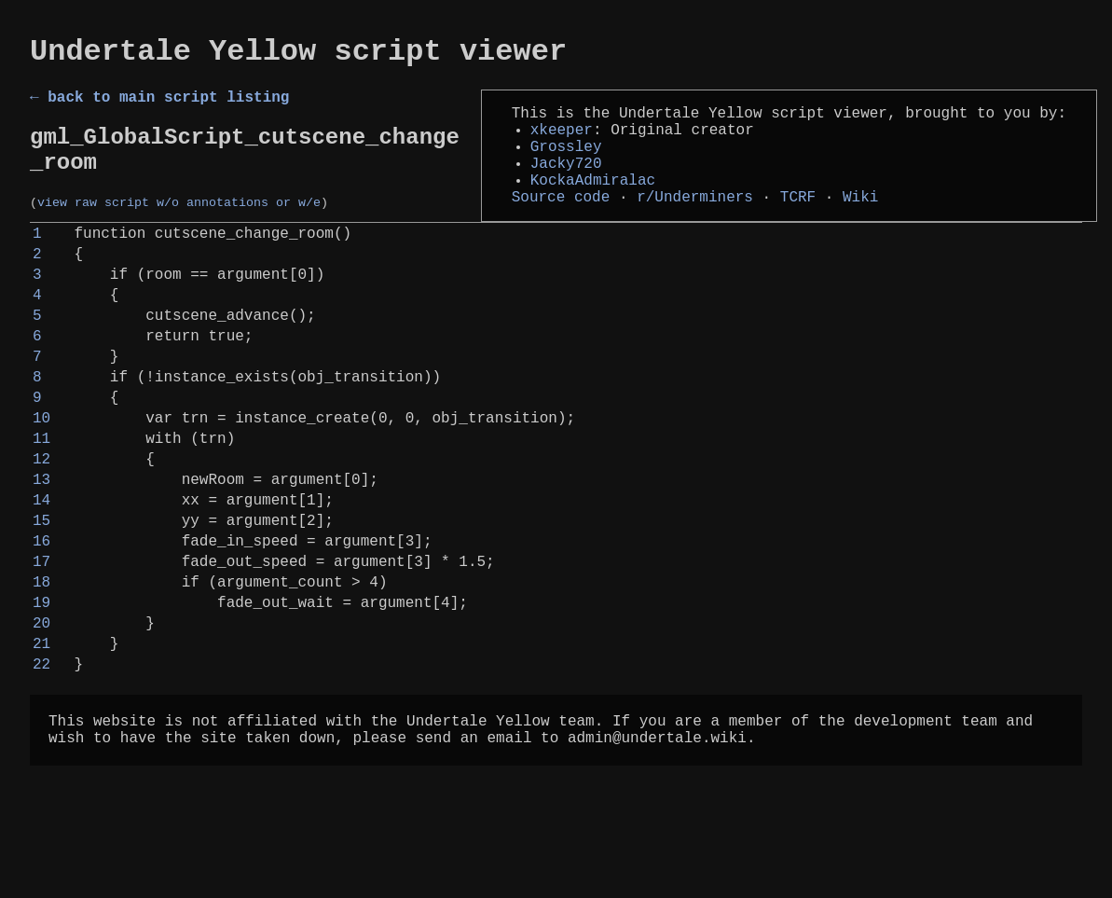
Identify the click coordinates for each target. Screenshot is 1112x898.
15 (41, 603)
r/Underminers (695, 224)
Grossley (566, 162)
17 (41, 652)
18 (41, 676)
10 (41, 482)
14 (41, 579)
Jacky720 (566, 183)
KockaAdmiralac (592, 203)
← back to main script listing (159, 105)
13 (41, 555)
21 (41, 749)
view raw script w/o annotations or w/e (179, 225)
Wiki (860, 224)
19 (41, 700)
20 (41, 724)
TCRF (798, 224)
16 (41, 627)
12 (41, 530)
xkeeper (561, 141)
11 (41, 506)
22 (41, 773)
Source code (561, 224)
